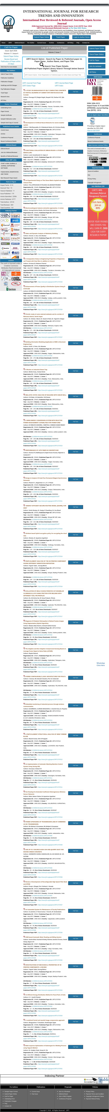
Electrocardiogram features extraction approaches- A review (44, 208)
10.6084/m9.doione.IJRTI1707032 (42, 194)
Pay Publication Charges (8, 89)
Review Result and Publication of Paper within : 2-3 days (11, 61)
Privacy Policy (92, 179)
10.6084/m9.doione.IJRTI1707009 (42, 835)
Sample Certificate (6, 115)
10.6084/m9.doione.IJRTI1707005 (42, 951)
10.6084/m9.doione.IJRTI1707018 (42, 577)
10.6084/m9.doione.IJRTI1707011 (42, 778)
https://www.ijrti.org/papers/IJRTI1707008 (50, 877)
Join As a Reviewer (64, 1091)
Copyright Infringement (94, 182)
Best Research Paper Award (9, 178)
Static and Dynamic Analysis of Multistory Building (41, 233)
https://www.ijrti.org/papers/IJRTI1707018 (50, 586)
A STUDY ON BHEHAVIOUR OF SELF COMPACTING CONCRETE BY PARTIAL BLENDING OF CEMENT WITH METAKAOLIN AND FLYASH (44, 93)
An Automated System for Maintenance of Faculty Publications (45, 909)
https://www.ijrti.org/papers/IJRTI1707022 (50, 473)
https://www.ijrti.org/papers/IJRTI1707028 (50, 309)
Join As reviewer (95, 66)
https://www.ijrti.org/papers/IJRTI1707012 (50, 759)
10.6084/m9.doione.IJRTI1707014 (42, 690)
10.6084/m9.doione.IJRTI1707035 (42, 109)
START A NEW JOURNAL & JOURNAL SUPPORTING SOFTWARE (9, 166)
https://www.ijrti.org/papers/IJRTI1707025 (50, 390)
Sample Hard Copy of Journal (9, 122)
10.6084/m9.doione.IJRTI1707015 (42, 662)
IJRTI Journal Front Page (31, 83)
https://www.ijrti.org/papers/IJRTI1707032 (50, 203)
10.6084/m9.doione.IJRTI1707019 (42, 547)
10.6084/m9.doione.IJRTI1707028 (42, 300)
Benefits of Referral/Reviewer (9, 156)
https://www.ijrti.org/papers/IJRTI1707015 (50, 672)
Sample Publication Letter (8, 119)
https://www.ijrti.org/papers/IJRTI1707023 (50, 445)
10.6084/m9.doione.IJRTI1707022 (42, 464)
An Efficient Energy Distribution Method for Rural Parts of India (45, 995)
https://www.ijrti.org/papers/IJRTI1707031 (50, 228)
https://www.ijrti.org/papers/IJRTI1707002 (50, 1041)
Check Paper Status (96, 54)
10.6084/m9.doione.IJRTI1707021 (42, 492)
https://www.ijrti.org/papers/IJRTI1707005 (50, 960)
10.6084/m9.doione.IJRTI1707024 (42, 406)
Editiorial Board (63, 1094)
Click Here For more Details (9, 67)
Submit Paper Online (41, 37)
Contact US (8, 1106)
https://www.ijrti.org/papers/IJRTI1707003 (50, 1015)
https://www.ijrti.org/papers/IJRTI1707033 (50, 175)
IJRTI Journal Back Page (64, 83)
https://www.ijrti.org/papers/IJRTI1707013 (50, 729)
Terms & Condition (93, 171)
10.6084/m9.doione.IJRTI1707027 (42, 328)
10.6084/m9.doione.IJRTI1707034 (42, 136)
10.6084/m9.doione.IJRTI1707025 (42, 381)
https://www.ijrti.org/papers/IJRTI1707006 (50, 932)
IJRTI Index (59, 86)
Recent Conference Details (9, 141)
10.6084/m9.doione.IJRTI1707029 (42, 272)
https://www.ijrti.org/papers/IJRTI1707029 (50, 282)
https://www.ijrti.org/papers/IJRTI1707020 (50, 529)
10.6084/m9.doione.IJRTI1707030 (42, 245)
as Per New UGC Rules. (77, 28)
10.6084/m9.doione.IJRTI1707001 (42, 1059)
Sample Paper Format (11, 1091)
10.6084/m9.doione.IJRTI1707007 (42, 895)
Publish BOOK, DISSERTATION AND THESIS (10, 173)
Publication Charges (7, 81)
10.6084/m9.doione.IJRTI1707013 (42, 720)
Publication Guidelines (7, 78)
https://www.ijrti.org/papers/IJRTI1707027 (50, 337)
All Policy (3, 100)
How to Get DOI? (93, 131)
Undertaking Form (6, 107)
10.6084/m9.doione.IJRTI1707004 (42, 981)
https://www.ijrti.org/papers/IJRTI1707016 (50, 644)
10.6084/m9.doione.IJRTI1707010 (42, 808)
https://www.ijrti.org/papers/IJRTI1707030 (50, 254)
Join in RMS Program (65, 1096)
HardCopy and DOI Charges (9, 85)
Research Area (5, 96)
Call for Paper (94, 60)
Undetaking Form (10, 1099)
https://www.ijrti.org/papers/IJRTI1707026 (50, 365)
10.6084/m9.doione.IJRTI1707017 (42, 607)
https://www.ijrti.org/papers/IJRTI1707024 (50, 415)
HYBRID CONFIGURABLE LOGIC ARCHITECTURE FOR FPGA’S (45, 676)
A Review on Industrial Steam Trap (36, 369)
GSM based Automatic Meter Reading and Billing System (43, 937)
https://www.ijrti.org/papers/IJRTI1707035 (50, 118)
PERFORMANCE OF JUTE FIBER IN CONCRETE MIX (42, 450)
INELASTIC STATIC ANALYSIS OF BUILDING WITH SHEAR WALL (45, 395)
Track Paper (60, 37)
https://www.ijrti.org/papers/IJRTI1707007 (50, 905)
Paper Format (5, 111)
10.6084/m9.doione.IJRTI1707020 (42, 519)
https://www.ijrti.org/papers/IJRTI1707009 (50, 845)
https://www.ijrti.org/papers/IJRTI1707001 (50, 1068)
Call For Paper (11, 47)
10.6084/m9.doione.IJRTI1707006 (42, 923)
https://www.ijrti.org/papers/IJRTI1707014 (50, 699)
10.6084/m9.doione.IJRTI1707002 (42, 1032)
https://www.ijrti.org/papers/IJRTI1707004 (50, 990)
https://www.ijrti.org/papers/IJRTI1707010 (50, 817)
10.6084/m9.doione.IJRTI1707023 (42, 436)
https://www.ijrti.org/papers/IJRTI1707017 (50, 616)
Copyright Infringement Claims (95, 1096)
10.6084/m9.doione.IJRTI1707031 (42, 219)
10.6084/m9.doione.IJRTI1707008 (42, 868)
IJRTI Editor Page (28, 86)
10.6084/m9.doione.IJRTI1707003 (42, 1006)
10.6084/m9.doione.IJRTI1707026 (42, 355)
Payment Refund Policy (93, 1099)
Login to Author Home (81, 37)
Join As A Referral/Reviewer (9, 152)
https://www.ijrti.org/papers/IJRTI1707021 (50, 501)
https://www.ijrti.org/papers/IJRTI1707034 (50, 146)
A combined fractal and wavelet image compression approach (45, 1020)
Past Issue (35, 1094)
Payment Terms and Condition (95, 1094)
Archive (3, 134)
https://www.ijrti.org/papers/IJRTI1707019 (50, 556)
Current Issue (5, 130)
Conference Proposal (7, 137)
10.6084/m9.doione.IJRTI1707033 (42, 166)
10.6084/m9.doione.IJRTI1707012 (42, 750)
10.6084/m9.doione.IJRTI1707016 (42, 635)
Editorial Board (5, 148)
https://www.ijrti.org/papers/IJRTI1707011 (50, 787)
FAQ (89, 175)
